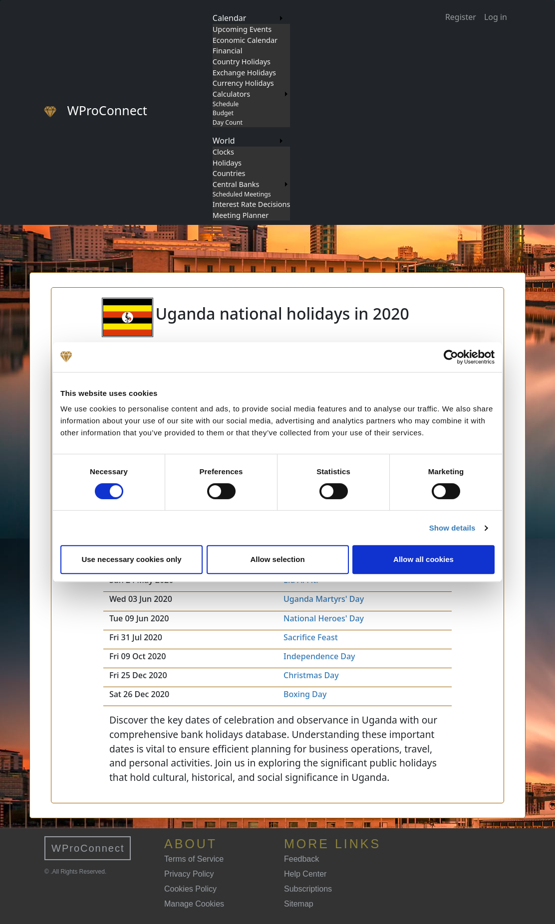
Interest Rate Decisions (251, 204)
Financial (228, 50)
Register (460, 16)
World (224, 140)
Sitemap (298, 904)
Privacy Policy (189, 874)
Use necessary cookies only (131, 559)
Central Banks (236, 184)
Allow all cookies (423, 559)
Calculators (231, 94)
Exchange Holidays (244, 72)
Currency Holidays (243, 83)
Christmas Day (311, 675)
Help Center (305, 874)
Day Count (228, 122)
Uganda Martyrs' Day (323, 598)
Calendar (230, 17)
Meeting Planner (241, 215)
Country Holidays (242, 61)
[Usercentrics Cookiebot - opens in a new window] (451, 357)
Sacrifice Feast (310, 637)
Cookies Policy (190, 889)
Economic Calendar (245, 40)
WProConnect (88, 848)
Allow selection (277, 559)
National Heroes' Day (323, 618)
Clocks (223, 152)
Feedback (301, 859)
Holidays (227, 163)
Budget (223, 113)
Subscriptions (308, 889)
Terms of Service (194, 859)
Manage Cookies (194, 904)
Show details (452, 528)
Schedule (226, 104)
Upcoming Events (242, 29)
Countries (229, 173)
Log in (495, 16)
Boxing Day (304, 694)
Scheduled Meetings (242, 194)
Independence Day (319, 656)
